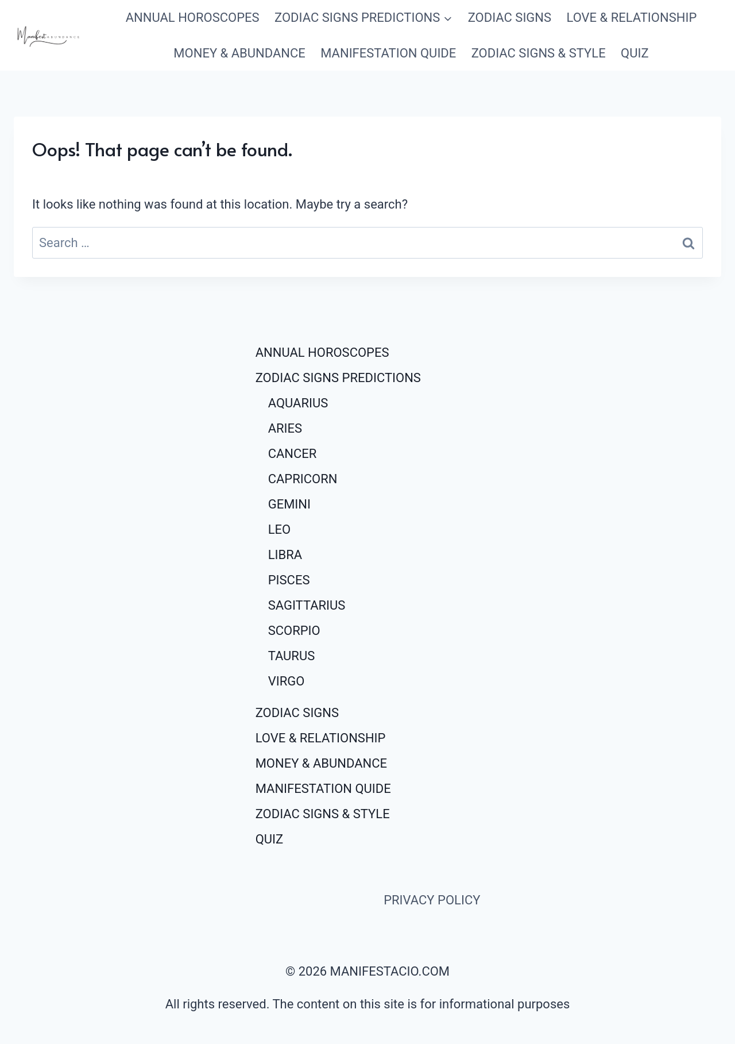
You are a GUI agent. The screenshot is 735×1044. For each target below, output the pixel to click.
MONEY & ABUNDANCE (239, 53)
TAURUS (291, 656)
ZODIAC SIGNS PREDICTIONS (338, 378)
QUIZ (635, 53)
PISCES (289, 580)
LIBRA (285, 555)
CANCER (292, 453)
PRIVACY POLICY (432, 900)
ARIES (285, 428)
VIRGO (286, 681)
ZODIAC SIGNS (509, 17)
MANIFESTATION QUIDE (388, 53)
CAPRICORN (303, 479)
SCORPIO (294, 630)
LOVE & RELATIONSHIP (631, 17)
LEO (279, 529)
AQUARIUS (298, 403)
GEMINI (289, 504)
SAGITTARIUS (307, 605)
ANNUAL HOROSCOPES (193, 17)
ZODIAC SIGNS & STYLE (538, 53)
